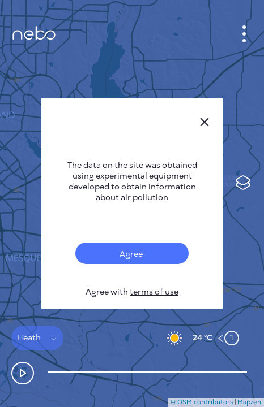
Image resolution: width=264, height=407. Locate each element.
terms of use (154, 292)
